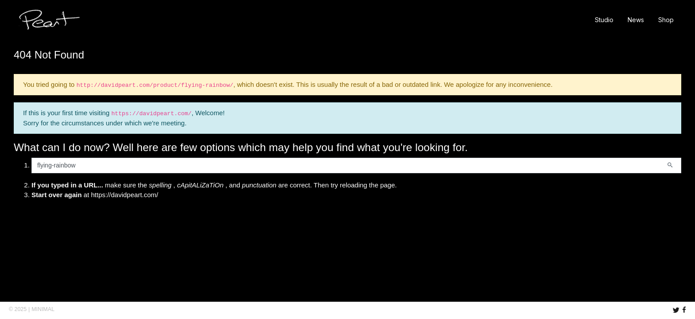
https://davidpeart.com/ (124, 194)
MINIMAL (43, 309)
